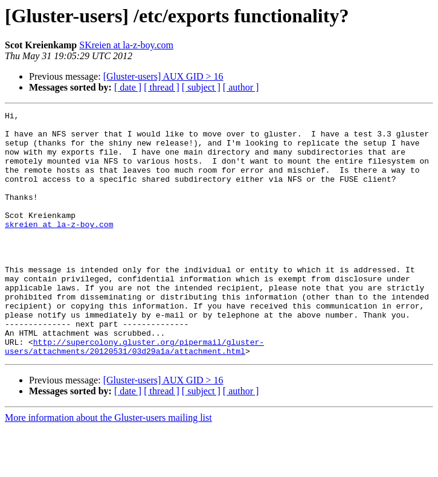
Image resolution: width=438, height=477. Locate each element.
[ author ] (241, 87)
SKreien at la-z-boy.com (126, 45)
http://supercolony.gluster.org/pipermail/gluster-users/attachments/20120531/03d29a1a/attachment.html (134, 394)
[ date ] (127, 87)
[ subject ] (201, 87)
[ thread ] (161, 87)
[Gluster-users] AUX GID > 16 (163, 76)
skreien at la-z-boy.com (59, 247)
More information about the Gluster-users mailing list (108, 466)
